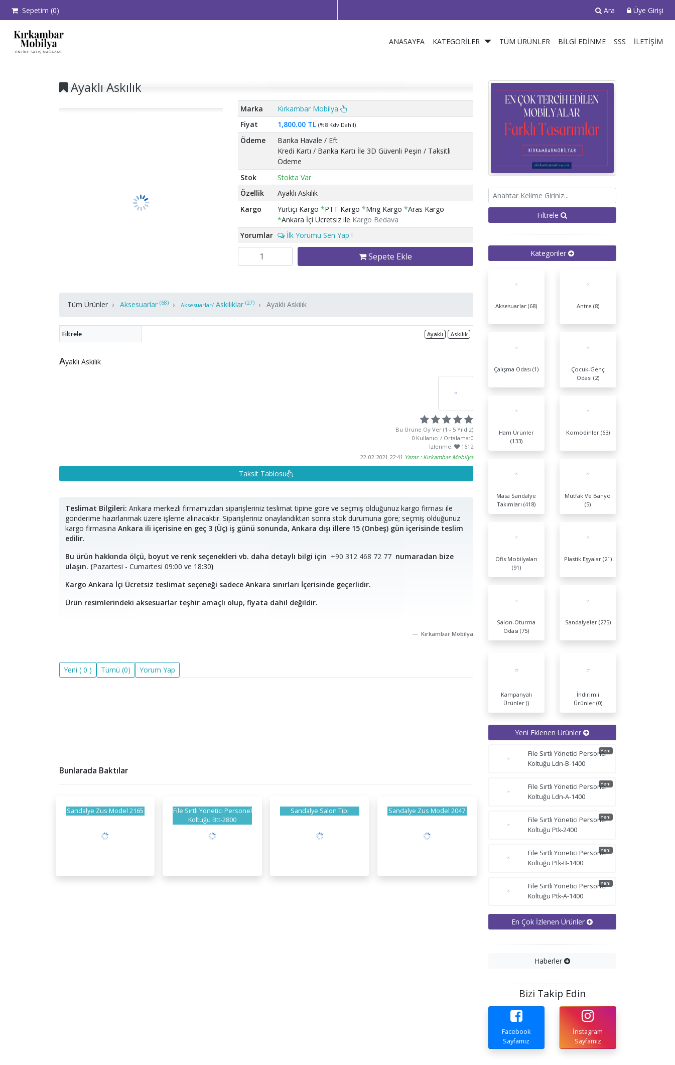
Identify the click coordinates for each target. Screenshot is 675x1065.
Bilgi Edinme (582, 41)
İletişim (648, 41)
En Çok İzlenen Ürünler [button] (552, 921)
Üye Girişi (645, 10)
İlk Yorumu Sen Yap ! (315, 235)
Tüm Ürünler (524, 41)
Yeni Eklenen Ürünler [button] (552, 732)
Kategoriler (456, 41)
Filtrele (552, 215)
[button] (488, 42)
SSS (620, 41)
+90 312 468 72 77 (361, 556)
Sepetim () (35, 10)
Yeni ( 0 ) (78, 670)
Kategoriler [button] (552, 253)
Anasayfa (407, 41)
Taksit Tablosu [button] (266, 473)
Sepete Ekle (385, 256)
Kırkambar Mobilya (312, 108)
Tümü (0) (115, 670)
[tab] (552, 253)
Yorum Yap (157, 670)
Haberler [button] (552, 961)
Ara (605, 10)
